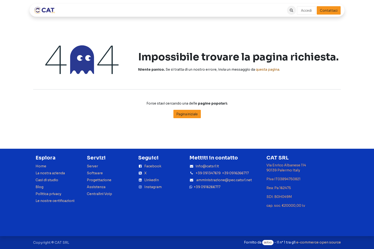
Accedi (306, 10)
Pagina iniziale (187, 114)
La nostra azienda (50, 173)
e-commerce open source (318, 242)
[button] (291, 10)
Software (95, 173)
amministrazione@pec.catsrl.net (224, 180)
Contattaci (329, 10)
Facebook (152, 166)
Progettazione (99, 180)
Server (92, 166)
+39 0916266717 (206, 187)
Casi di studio (47, 180)
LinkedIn (151, 180)
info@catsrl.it (207, 166)
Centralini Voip (99, 194)
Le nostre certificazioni (55, 201)
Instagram (153, 187)
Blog (39, 187)
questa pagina (267, 69)
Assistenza (96, 187)
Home (41, 166)
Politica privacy (48, 194)
